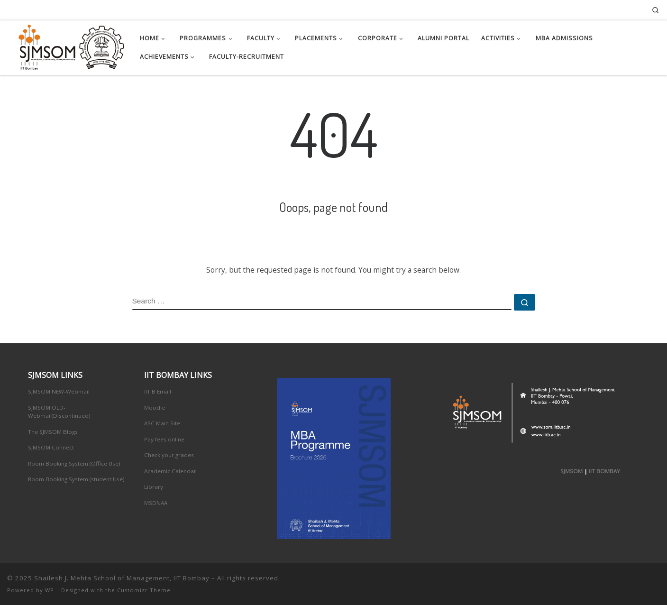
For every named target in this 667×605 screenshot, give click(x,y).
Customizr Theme (144, 590)
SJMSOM (571, 471)
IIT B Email (157, 391)
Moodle (154, 407)
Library (153, 486)
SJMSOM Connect (51, 447)
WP (49, 590)
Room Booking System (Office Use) (74, 463)
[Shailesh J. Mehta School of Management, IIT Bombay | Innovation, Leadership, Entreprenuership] (66, 45)
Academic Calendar (170, 471)
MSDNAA (155, 502)
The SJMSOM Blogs (53, 431)
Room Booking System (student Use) (76, 479)
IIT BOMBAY (604, 471)
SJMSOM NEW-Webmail (59, 391)
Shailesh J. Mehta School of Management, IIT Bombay (122, 578)
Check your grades (169, 454)
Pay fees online (164, 439)
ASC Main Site (162, 423)
